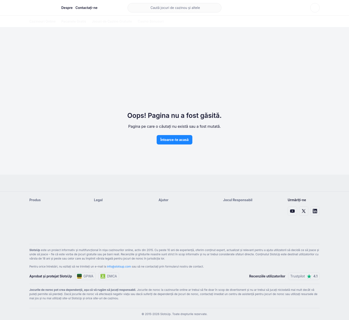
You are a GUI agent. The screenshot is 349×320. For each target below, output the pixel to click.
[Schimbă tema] (315, 7)
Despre (67, 8)
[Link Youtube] (292, 211)
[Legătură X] (303, 211)
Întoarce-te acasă (174, 140)
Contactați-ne (86, 8)
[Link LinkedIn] (315, 211)
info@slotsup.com (119, 266)
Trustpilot (304, 276)
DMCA (109, 276)
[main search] (174, 7)
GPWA (85, 276)
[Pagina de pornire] (41, 8)
